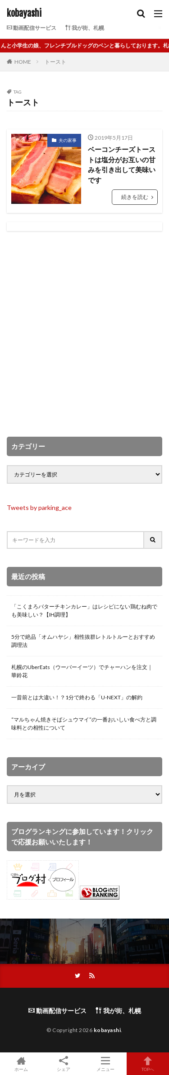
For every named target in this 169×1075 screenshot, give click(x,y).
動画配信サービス (31, 27)
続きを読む (134, 196)
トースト (55, 61)
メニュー (106, 1063)
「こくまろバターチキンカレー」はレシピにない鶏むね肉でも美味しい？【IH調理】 (84, 610)
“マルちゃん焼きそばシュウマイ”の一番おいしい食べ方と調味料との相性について (83, 723)
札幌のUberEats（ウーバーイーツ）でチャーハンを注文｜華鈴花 (82, 671)
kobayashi (24, 13)
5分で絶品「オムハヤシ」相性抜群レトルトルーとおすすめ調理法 (83, 640)
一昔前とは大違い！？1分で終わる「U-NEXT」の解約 (76, 697)
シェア (63, 1064)
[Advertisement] (84, 334)
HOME (22, 61)
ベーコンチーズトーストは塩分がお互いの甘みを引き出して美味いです (121, 164)
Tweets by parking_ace (39, 507)
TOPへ (148, 1063)
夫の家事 (68, 140)
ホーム (21, 1063)
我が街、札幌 (84, 27)
